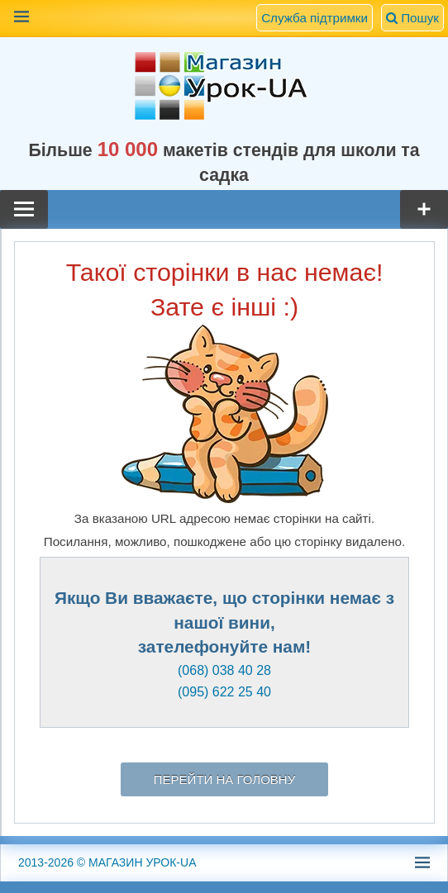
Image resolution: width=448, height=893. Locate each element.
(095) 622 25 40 (224, 692)
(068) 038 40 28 (224, 670)
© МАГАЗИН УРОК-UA (107, 862)
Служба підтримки (314, 18)
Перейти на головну (224, 779)
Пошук (412, 18)
